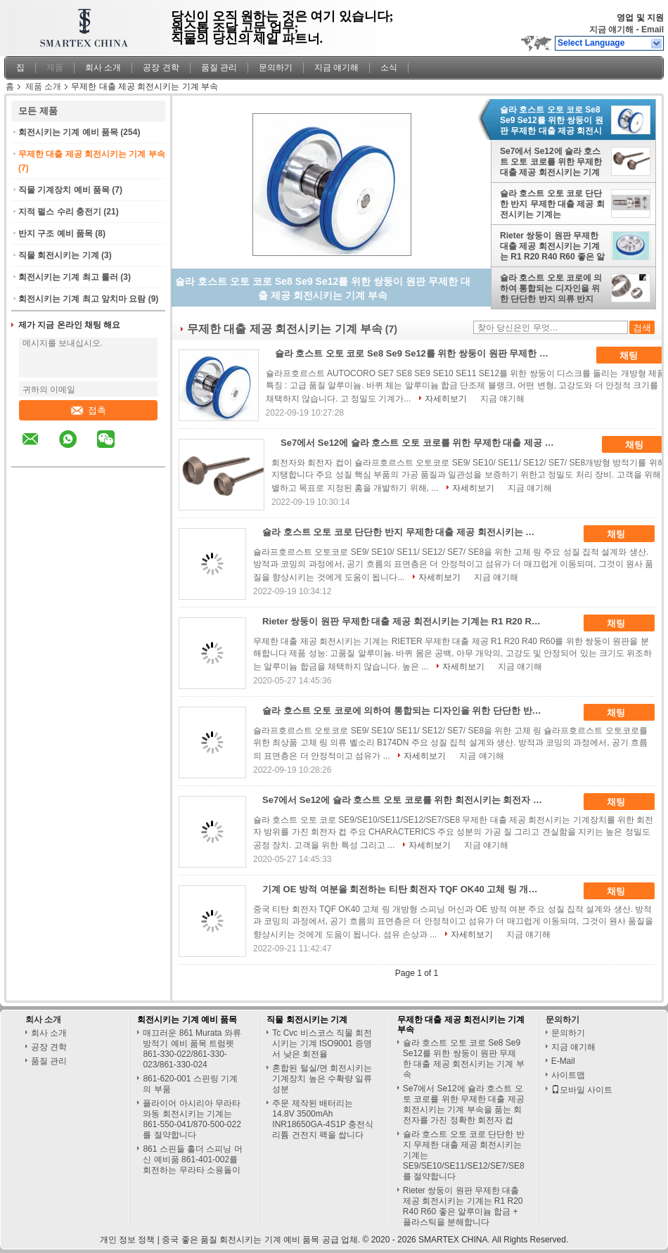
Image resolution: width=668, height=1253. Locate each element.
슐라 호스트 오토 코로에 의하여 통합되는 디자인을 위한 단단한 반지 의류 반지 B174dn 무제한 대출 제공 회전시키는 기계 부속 (551, 288)
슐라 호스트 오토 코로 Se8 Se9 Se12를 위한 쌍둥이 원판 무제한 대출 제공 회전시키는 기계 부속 (551, 120)
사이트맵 (568, 1075)
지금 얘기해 (611, 29)
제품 (54, 67)
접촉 (88, 410)
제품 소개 (43, 86)
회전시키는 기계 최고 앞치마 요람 (82, 299)
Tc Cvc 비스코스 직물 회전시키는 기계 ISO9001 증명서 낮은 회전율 (322, 1043)
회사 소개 (103, 67)
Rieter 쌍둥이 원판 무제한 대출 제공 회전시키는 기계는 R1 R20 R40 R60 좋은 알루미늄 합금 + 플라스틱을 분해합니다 (552, 246)
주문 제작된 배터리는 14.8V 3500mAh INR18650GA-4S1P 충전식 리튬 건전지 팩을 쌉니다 (322, 1119)
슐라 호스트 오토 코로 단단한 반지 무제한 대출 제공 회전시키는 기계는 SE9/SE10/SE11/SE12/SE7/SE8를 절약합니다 (552, 203)
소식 (388, 67)
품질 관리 (219, 67)
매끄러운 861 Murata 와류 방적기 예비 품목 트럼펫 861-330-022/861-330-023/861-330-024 (191, 1048)
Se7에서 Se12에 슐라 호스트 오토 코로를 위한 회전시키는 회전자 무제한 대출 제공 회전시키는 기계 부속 (407, 800)
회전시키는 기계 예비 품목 (68, 132)
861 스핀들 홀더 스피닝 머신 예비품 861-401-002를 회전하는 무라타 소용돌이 (192, 1159)
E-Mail (563, 1061)
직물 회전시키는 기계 (58, 255)
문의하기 (276, 67)
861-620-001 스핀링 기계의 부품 (190, 1084)
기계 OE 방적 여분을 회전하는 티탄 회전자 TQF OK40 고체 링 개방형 (404, 889)
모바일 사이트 (581, 1090)
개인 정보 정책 (127, 1240)
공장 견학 (161, 67)
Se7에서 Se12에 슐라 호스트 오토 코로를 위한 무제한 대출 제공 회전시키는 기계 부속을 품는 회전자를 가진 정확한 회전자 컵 (551, 161)
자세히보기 (446, 399)
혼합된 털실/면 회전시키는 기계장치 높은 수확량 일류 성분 (322, 1078)
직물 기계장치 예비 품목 (64, 190)
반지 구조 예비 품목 (55, 233)
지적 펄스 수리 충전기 (59, 212)
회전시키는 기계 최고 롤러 (68, 277)
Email (652, 29)
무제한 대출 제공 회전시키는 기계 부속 (91, 154)
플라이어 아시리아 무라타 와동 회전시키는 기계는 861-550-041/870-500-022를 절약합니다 (191, 1119)
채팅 (638, 356)
